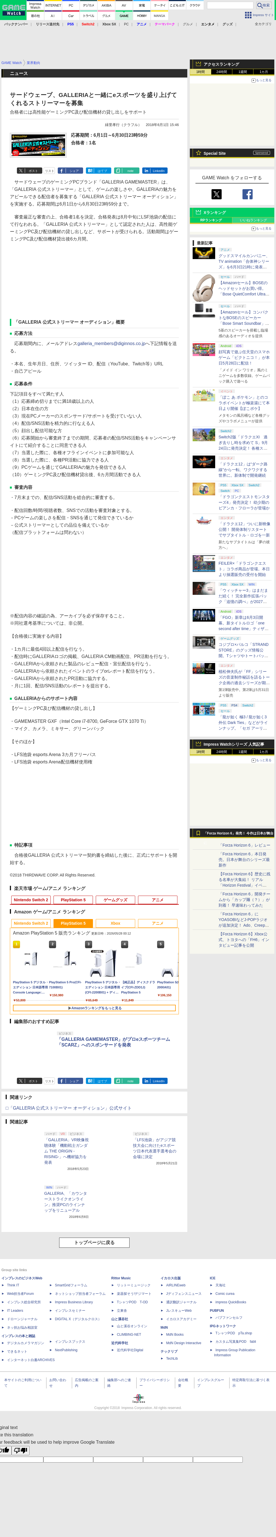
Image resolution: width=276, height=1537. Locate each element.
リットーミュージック (134, 1285)
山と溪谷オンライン (132, 1326)
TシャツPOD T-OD (132, 1302)
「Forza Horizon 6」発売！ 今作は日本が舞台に (239, 834)
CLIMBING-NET (129, 1335)
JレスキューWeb (179, 1311)
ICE (212, 1278)
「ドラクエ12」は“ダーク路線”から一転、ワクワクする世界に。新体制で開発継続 (243, 470)
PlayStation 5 (73, 900)
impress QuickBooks (230, 1302)
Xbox (115, 923)
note (130, 171)
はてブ (102, 171)
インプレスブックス (70, 1342)
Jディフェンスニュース (184, 1294)
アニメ (158, 900)
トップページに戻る (94, 1242)
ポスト (33, 171)
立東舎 (122, 1311)
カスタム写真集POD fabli (235, 1342)
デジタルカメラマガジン (25, 1343)
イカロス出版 (171, 1278)
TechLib (172, 1359)
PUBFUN (217, 1311)
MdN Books (175, 1335)
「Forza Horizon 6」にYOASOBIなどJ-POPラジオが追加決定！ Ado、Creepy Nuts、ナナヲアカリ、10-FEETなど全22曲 (243, 925)
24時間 (221, 72)
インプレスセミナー (70, 1311)
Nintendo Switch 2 (31, 900)
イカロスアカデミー (181, 1319)
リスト (49, 171)
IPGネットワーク (223, 1326)
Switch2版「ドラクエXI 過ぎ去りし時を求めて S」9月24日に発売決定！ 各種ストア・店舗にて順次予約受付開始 (244, 448)
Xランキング (215, 212)
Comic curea (224, 1294)
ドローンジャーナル (22, 1319)
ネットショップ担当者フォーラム (80, 1294)
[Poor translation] (21, 1450)
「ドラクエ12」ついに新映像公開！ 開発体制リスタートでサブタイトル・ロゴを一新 (244, 529)
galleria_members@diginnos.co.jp (111, 343)
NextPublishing (66, 1350)
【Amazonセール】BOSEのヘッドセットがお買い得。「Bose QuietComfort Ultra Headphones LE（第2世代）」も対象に (243, 294)
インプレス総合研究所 (24, 1302)
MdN (164, 1328)
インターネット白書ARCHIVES (31, 1360)
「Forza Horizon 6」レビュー (244, 845)
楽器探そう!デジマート (134, 1294)
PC (126, 24)
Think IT (13, 1285)
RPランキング (211, 220)
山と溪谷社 (119, 1319)
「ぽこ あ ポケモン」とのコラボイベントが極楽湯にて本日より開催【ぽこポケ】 (244, 403)
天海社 (220, 1285)
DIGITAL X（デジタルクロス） (78, 1319)
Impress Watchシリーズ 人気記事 (234, 744)
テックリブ (169, 1351)
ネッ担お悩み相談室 (22, 1328)
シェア (74, 171)
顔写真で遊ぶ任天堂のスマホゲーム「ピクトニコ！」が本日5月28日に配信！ (244, 357)
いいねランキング (253, 220)
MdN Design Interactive (183, 1343)
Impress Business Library (74, 1302)
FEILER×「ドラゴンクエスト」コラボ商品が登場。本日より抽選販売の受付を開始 (244, 569)
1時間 (200, 72)
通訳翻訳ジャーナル (181, 1302)
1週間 (243, 72)
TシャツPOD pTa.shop (233, 1333)
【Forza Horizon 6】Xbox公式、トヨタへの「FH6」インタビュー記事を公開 (244, 940)
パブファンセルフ (228, 1318)
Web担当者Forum (20, 1294)
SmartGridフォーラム (71, 1285)
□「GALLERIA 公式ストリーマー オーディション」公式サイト (69, 1108)
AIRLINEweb (176, 1285)
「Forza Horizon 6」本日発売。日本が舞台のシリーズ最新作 (244, 859)
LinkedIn (159, 171)
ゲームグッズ (115, 900)
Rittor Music (121, 1278)
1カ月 (264, 72)
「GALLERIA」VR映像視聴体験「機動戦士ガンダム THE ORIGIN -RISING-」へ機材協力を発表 (66, 1151)
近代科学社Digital (130, 1350)
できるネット (17, 1351)
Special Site (215, 153)
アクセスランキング (221, 64)
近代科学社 (119, 1343)
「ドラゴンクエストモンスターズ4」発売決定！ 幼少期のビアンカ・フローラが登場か (244, 502)
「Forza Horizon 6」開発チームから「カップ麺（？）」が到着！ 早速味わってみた (244, 899)
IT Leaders (15, 1311)
